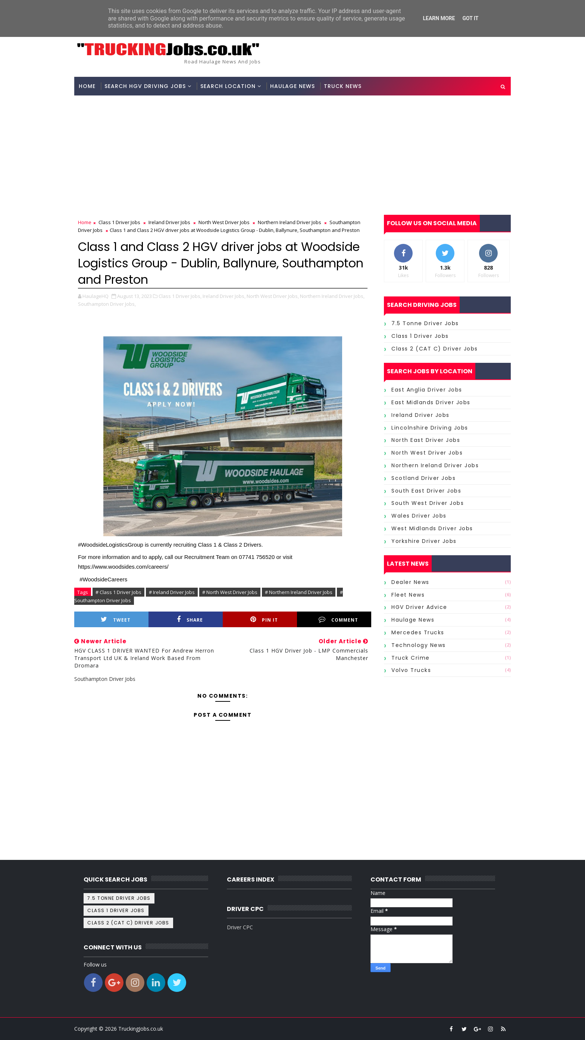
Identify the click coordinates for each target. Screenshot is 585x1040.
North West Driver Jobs (224, 222)
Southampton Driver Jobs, (107, 304)
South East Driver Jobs (426, 490)
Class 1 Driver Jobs (119, 222)
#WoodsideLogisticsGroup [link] (110, 544)
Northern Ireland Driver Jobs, (332, 296)
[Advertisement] (292, 151)
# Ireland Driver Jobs (172, 592)
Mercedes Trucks (417, 632)
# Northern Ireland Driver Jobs (298, 592)
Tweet (116, 619)
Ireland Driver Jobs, (224, 296)
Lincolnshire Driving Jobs (429, 427)
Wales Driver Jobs (419, 515)
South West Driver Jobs (427, 503)
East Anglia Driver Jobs (426, 389)
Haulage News (292, 86)
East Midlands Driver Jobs (430, 402)
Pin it (264, 619)
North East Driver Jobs (425, 440)
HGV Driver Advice (419, 607)
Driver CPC (240, 927)
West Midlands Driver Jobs (432, 528)
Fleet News (408, 594)
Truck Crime (410, 658)
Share (190, 619)
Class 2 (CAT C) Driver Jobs (434, 348)
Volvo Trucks (411, 670)
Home (87, 86)
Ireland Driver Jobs (169, 222)
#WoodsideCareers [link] (103, 579)
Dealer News (410, 582)
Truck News (343, 86)
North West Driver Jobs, (273, 296)
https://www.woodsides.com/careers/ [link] (123, 566)
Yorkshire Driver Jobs (424, 541)
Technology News (418, 645)
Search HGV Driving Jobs (145, 86)
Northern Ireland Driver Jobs (289, 222)
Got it (470, 18)
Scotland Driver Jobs (423, 478)
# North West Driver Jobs (229, 592)
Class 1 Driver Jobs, (180, 296)
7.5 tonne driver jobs (425, 323)
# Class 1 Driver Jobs (118, 592)
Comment (338, 619)
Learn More (439, 18)
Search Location (228, 86)
